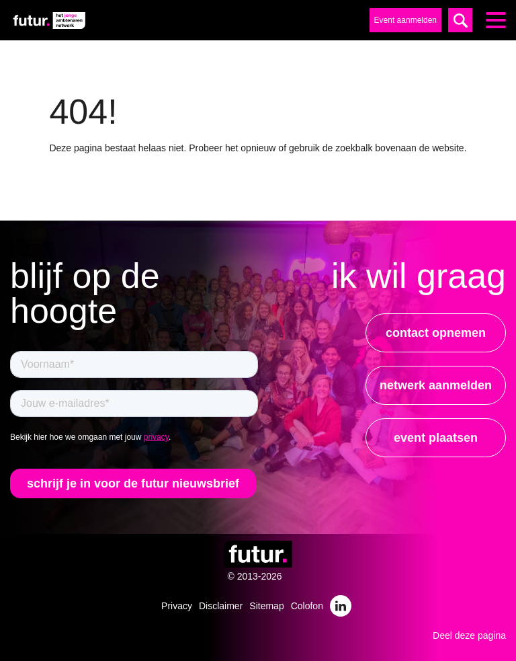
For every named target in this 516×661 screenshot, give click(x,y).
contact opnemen (436, 333)
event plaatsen (436, 437)
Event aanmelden (405, 20)
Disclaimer (221, 605)
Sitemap (266, 605)
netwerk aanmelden (436, 385)
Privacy (176, 605)
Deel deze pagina (469, 635)
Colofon (307, 605)
